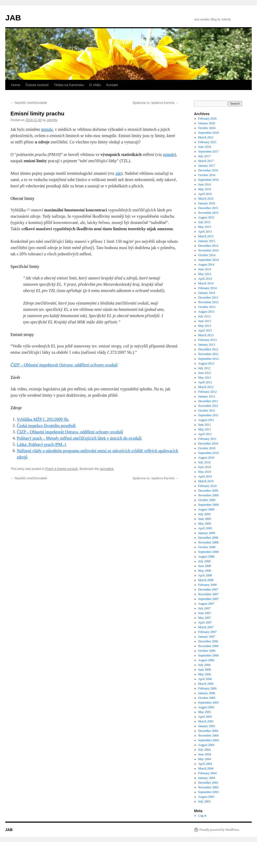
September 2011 (208, 415)
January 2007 (206, 636)
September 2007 (208, 599)
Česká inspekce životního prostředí (46, 425)
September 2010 (208, 453)
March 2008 (205, 580)
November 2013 (208, 302)
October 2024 (207, 128)
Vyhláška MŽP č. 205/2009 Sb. (43, 419)
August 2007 (206, 603)
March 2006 (205, 684)
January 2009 (206, 533)
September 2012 (208, 359)
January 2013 (206, 344)
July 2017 (204, 156)
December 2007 (208, 589)
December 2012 (208, 349)
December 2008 (208, 538)
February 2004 (207, 773)
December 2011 (208, 401)
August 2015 (206, 217)
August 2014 (206, 264)
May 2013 (204, 326)
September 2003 (208, 792)
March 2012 (205, 387)
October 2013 (207, 307)
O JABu (95, 85)
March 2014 (205, 283)
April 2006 (205, 679)
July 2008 (204, 561)
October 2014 (207, 255)
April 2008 (205, 575)
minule (47, 129)
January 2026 (206, 123)
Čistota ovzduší (37, 85)
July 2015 (204, 222)
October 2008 (207, 547)
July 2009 (204, 514)
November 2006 (208, 646)
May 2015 (204, 227)
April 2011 (205, 434)
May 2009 (204, 523)
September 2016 (208, 180)
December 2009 (208, 490)
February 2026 (207, 118)
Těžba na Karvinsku (69, 85)
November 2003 (208, 787)
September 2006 (208, 655)
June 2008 (204, 566)
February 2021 (207, 142)
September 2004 (208, 740)
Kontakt (112, 85)
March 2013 (205, 335)
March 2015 (205, 236)
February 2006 (207, 688)
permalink (107, 469)
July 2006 (204, 665)
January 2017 (206, 165)
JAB (13, 17)
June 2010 (204, 467)
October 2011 (206, 410)
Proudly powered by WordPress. (219, 830)
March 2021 (205, 137)
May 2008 (204, 570)
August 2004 (206, 745)
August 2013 (206, 311)
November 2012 (208, 354)
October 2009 (207, 500)
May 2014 (204, 274)
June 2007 (204, 613)
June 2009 (204, 519)
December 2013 (208, 297)
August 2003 (206, 797)
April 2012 (205, 382)
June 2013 (204, 321)
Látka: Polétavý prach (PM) (41, 444)
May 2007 (204, 618)
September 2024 (208, 132)
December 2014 (208, 246)
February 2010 (207, 486)
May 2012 (204, 377)
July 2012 (204, 368)
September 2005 (208, 702)
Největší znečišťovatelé (28, 103)
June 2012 (204, 373)
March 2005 (205, 721)
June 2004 (204, 754)
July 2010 (204, 462)
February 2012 (207, 392)
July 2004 (204, 749)
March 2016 (205, 198)
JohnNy (52, 120)
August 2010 (206, 457)
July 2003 (204, 801)
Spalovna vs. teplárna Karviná (155, 103)
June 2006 (204, 669)
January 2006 (206, 693)
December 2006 (208, 641)
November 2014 (208, 250)
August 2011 (206, 420)
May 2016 (204, 189)
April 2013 (205, 330)
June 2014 (204, 269)
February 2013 (207, 340)
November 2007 (208, 594)
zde (118, 173)
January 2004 (206, 778)
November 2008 (208, 542)
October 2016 (207, 175)
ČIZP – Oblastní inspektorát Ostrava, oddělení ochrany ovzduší (64, 365)
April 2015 (205, 231)
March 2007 (205, 627)
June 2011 (204, 424)
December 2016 (208, 170)
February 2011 (207, 439)
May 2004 (204, 759)
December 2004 (208, 731)
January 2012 (206, 396)
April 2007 (205, 622)
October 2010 (207, 448)
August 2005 (206, 707)
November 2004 (208, 735)
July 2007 (204, 608)
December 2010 (208, 443)
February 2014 (207, 288)
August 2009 (206, 509)
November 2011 (208, 406)
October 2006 (207, 651)
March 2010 (205, 481)
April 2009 (205, 528)
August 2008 (206, 556)
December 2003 (208, 782)
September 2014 (208, 260)
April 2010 (205, 476)
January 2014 (206, 293)
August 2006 (206, 660)
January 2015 (206, 241)
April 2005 (205, 716)
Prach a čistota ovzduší (61, 469)
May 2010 (204, 472)
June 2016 (204, 184)
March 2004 (205, 768)
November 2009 (208, 495)
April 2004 (205, 764)
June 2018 (204, 147)
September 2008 (208, 552)
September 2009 (208, 505)
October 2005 (207, 698)
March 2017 (205, 161)
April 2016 (205, 194)
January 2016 (206, 203)
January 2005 (206, 726)
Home (15, 85)
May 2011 (204, 429)
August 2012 (206, 363)
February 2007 (207, 632)
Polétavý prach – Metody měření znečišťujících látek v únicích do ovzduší (79, 438)
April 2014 (205, 278)
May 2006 (204, 674)
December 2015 (208, 208)
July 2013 (204, 316)
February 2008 (207, 585)
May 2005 (204, 712)
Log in (202, 815)
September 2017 (208, 151)
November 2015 (208, 213)
